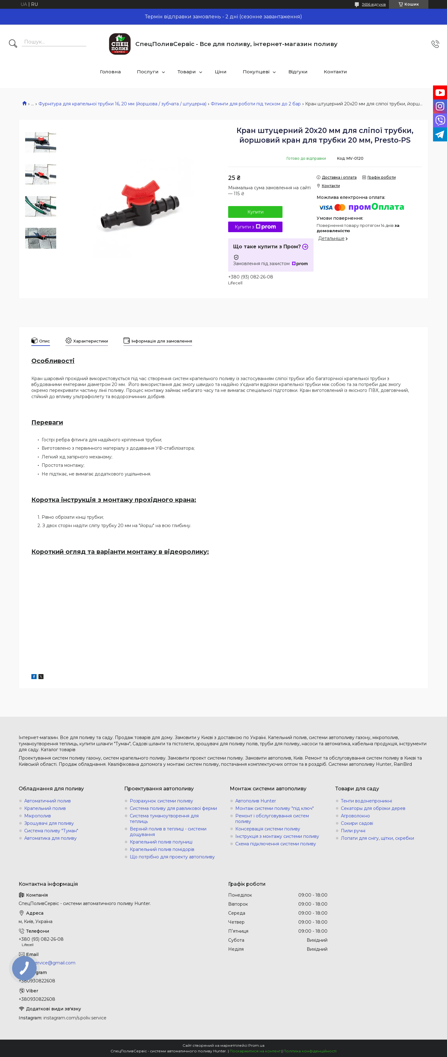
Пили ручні (353, 831)
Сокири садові (357, 823)
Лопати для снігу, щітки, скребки (377, 838)
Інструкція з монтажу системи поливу (277, 836)
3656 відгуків (374, 4)
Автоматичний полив (47, 801)
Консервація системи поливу (267, 829)
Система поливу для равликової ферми (173, 808)
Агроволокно (355, 816)
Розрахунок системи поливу (161, 801)
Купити (255, 212)
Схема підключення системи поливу (275, 844)
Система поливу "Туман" (51, 831)
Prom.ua (256, 1045)
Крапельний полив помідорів (162, 849)
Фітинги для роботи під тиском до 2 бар (256, 104)
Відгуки (298, 72)
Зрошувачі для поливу (49, 823)
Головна (110, 72)
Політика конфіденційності (309, 1051)
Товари (187, 72)
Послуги (148, 72)
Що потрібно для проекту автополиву (172, 857)
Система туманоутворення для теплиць (164, 818)
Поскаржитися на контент (255, 1051)
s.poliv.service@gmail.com (47, 963)
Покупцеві (256, 72)
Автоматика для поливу (50, 838)
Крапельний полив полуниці (161, 842)
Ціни (221, 72)
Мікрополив (37, 816)
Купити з (255, 227)
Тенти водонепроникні (366, 801)
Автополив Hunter (255, 801)
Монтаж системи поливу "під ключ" (274, 808)
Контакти (335, 72)
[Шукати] (13, 44)
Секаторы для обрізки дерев (373, 808)
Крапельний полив (45, 808)
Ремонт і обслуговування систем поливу (272, 818)
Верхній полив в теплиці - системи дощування (168, 831)
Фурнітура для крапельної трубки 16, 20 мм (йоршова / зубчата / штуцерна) (122, 104)
